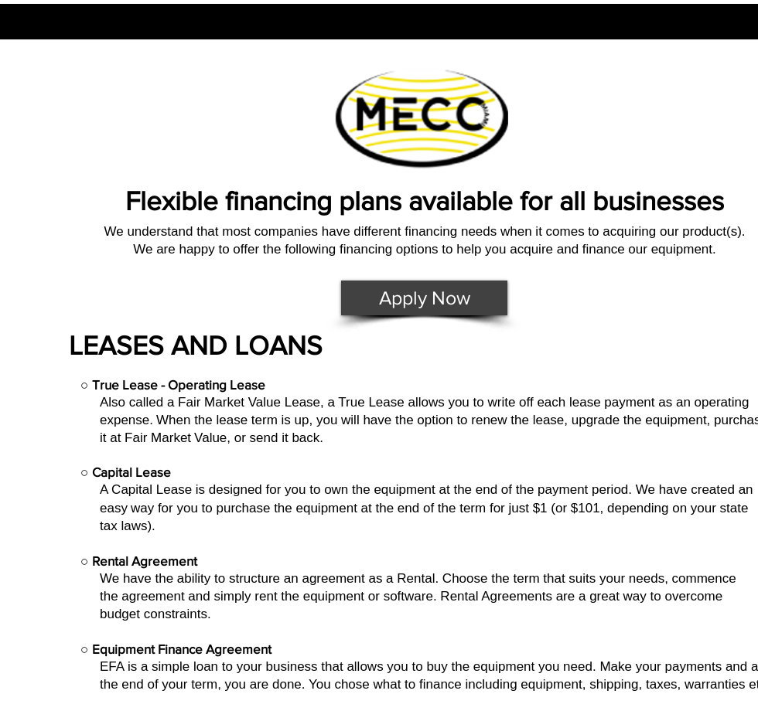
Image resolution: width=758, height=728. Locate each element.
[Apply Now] (424, 298)
